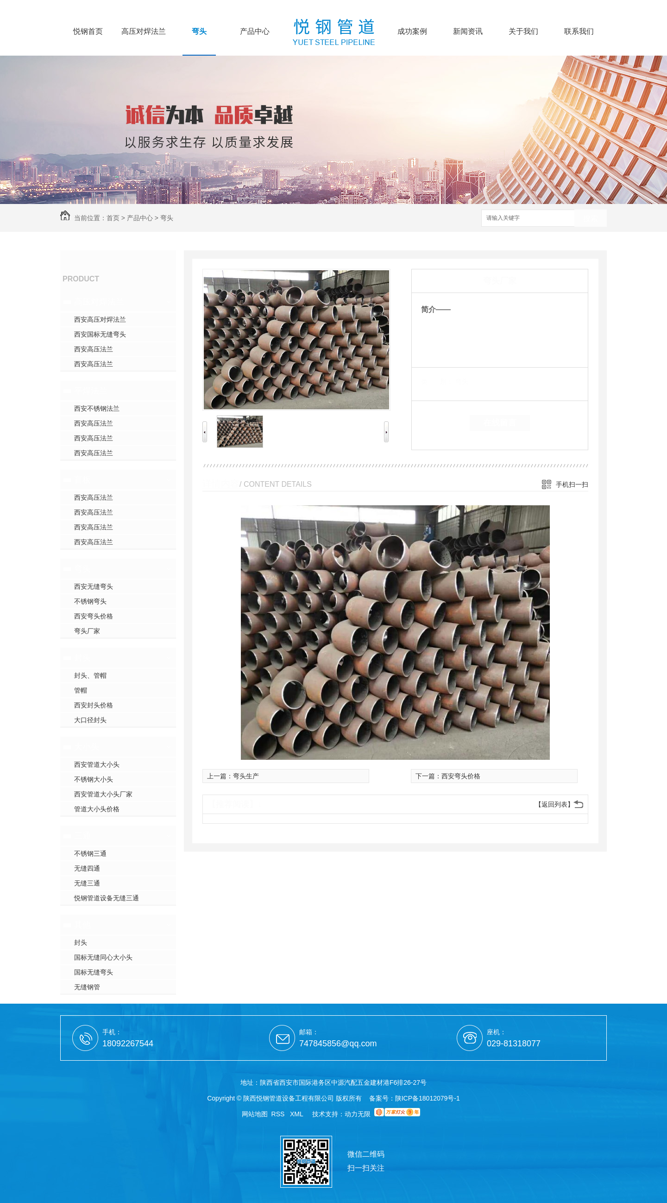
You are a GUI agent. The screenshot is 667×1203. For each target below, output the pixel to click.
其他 (82, 924)
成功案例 (412, 31)
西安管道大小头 (97, 764)
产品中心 (255, 31)
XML (297, 1114)
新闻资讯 (468, 31)
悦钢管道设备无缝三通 (106, 898)
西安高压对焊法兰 (100, 319)
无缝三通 (87, 883)
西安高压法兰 (93, 349)
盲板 (82, 479)
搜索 (590, 219)
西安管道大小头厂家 (103, 794)
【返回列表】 (554, 804)
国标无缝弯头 (93, 972)
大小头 (86, 746)
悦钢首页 (88, 31)
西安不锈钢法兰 (97, 408)
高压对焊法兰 (143, 31)
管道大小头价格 (97, 809)
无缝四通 (87, 868)
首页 (113, 218)
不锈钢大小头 (93, 779)
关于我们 (523, 31)
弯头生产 (246, 776)
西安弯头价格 (93, 616)
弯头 (199, 31)
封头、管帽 (90, 675)
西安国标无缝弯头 (100, 334)
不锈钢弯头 (90, 601)
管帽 (80, 690)
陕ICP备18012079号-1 (427, 1098)
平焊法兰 (90, 390)
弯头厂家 (87, 631)
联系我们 (579, 31)
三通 (82, 835)
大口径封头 (90, 720)
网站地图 (255, 1114)
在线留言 (499, 422)
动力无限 (358, 1114)
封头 (82, 657)
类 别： (437, 381)
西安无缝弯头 (93, 586)
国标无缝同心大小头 (103, 957)
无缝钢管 (87, 987)
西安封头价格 (93, 705)
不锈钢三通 (90, 853)
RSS (279, 1114)
